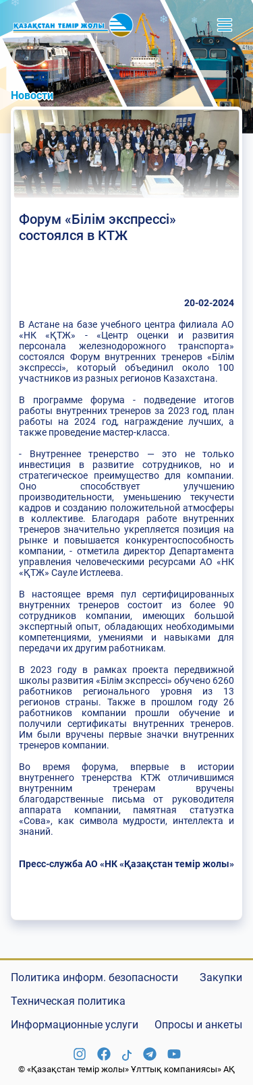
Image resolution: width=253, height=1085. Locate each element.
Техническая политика (68, 1001)
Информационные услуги (74, 1024)
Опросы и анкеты (198, 1024)
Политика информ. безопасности (94, 977)
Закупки (221, 977)
